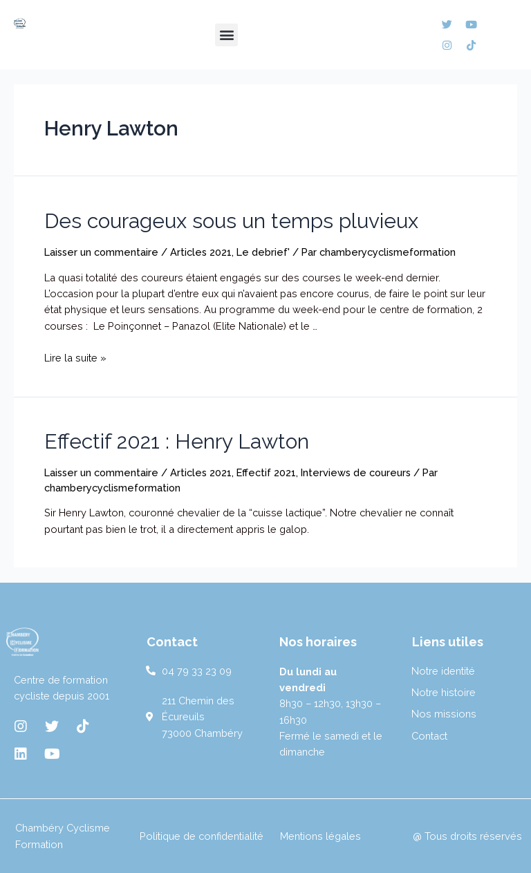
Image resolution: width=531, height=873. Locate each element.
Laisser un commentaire (101, 252)
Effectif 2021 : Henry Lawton (176, 441)
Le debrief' (263, 252)
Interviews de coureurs (356, 472)
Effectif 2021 (266, 472)
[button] (226, 35)
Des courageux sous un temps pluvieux (231, 221)
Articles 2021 (201, 252)
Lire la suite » (75, 358)
